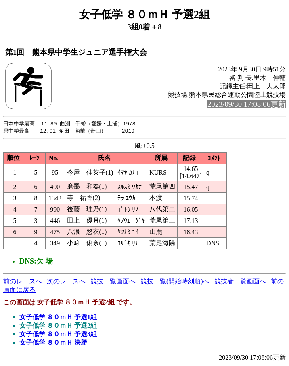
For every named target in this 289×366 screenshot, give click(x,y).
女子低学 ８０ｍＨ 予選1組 (58, 317)
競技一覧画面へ (113, 282)
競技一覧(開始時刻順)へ (174, 282)
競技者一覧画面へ (240, 282)
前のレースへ (22, 282)
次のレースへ (66, 282)
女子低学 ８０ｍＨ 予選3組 (58, 334)
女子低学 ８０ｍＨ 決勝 (53, 343)
